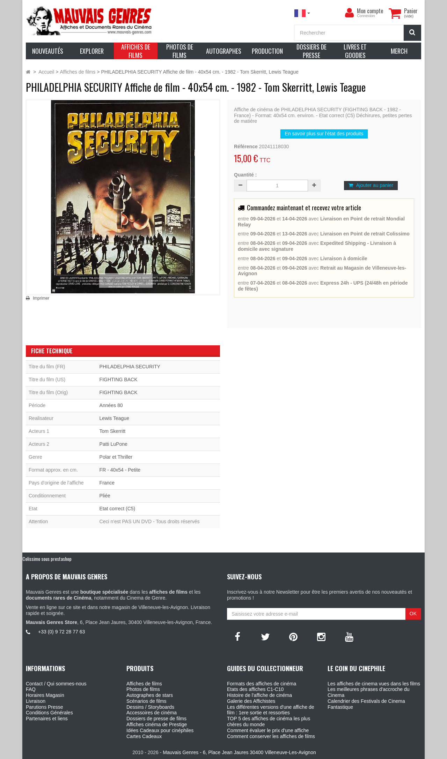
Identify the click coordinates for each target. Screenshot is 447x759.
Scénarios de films (146, 701)
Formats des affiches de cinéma (261, 683)
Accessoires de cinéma (151, 712)
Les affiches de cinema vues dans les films (374, 683)
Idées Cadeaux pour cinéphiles (159, 730)
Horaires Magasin (45, 695)
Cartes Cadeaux (144, 736)
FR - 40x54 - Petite (120, 470)
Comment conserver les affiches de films (271, 736)
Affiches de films (144, 683)
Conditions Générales (49, 712)
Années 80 (111, 405)
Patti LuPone (113, 444)
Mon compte (370, 11)
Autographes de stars (149, 695)
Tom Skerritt (113, 431)
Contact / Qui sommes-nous (56, 683)
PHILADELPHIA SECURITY (130, 366)
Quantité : (245, 175)
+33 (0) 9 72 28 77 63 (61, 631)
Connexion (366, 16)
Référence (246, 146)
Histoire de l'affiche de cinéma (259, 695)
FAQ (31, 689)
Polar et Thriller (116, 457)
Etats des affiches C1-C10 (255, 689)
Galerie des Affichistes (251, 701)
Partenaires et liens (47, 718)
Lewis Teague (114, 418)
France (107, 483)
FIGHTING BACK (119, 379)
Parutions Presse (44, 707)
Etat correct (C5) (117, 508)
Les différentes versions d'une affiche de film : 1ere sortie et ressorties (270, 710)
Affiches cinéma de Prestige (156, 724)
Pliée (105, 495)
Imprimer (41, 298)
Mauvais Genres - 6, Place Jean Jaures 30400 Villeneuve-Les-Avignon (239, 752)
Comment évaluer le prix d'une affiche (268, 730)
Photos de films (143, 689)
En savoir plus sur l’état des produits (324, 133)
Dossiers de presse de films (156, 718)
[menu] (349, 13)
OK (413, 613)
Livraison (35, 701)
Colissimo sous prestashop (47, 558)
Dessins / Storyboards (150, 707)
